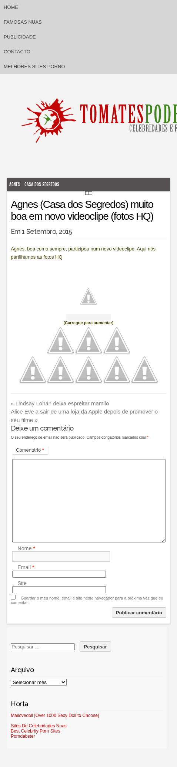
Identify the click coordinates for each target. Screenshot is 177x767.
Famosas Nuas (23, 22)
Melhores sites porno (34, 66)
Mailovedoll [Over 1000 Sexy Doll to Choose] (55, 715)
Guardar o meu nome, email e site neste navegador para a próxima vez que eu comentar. (87, 600)
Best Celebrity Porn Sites (35, 731)
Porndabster (23, 736)
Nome (26, 548)
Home (11, 7)
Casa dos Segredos (41, 184)
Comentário (30, 450)
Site (22, 583)
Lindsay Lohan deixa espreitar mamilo (60, 403)
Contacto (17, 51)
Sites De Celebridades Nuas (39, 725)
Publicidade (20, 37)
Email (25, 568)
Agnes (14, 184)
